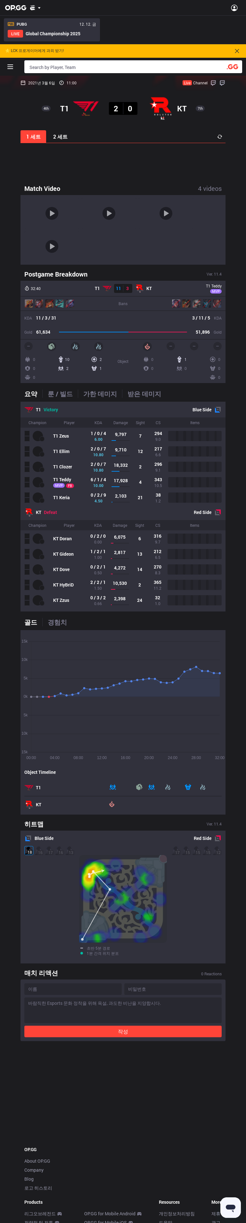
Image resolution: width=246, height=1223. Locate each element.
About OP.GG (37, 1086)
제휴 (215, 1138)
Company (34, 1095)
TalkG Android (98, 1210)
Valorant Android (101, 1174)
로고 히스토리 (38, 1113)
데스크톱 (33, 1192)
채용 (215, 1156)
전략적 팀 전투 (38, 1147)
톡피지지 (33, 1219)
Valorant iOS (97, 1183)
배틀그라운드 (37, 1174)
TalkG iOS (94, 1219)
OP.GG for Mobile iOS (105, 1147)
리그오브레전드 (40, 1138)
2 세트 (60, 136)
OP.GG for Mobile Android (109, 1138)
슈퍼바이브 (35, 1183)
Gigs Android (97, 1192)
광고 (215, 1147)
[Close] (237, 51)
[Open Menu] (234, 7)
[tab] (33, 393)
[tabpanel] (123, 506)
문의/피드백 (171, 1156)
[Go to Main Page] (15, 7)
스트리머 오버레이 (42, 1201)
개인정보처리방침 (177, 1138)
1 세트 (33, 136)
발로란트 (33, 1156)
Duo (28, 1210)
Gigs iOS (93, 1201)
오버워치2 (34, 1165)
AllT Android (96, 1156)
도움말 (165, 1147)
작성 (123, 956)
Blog (29, 1104)
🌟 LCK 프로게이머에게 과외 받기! (34, 51)
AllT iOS (92, 1165)
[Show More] (35, 7)
